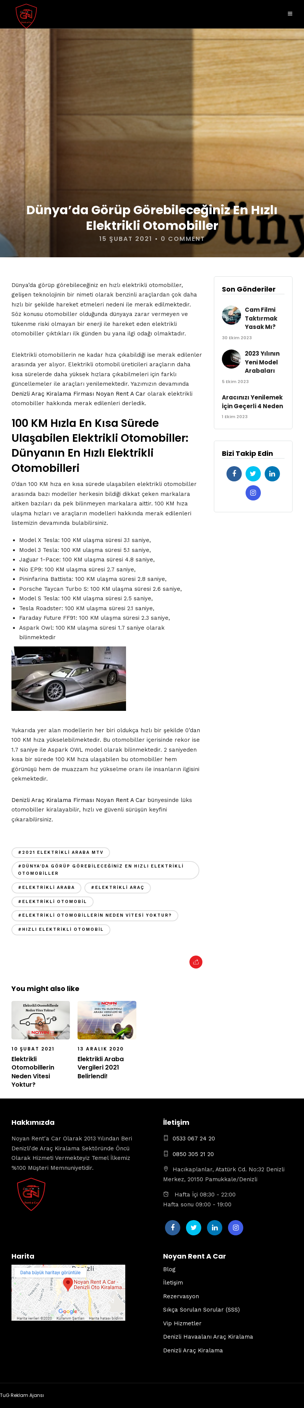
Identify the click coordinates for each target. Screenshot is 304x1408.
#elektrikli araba (46, 887)
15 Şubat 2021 (125, 238)
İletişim (173, 1282)
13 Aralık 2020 (101, 1049)
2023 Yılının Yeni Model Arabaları (262, 362)
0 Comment (183, 238)
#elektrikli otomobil (52, 901)
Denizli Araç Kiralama (193, 1350)
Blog (169, 1269)
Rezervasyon (181, 1296)
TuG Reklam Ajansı (22, 1395)
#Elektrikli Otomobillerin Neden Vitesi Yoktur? (95, 915)
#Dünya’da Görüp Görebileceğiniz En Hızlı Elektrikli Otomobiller (101, 870)
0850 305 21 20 (193, 1154)
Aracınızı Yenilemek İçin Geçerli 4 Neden (252, 401)
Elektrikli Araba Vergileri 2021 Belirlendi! (101, 1068)
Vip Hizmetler (182, 1323)
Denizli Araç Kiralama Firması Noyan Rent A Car (78, 393)
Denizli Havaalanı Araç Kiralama (208, 1336)
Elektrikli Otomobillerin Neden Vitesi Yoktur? (32, 1072)
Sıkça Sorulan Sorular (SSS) (201, 1309)
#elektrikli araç (117, 887)
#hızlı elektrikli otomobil (61, 929)
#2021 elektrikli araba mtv (60, 852)
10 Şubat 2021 (33, 1049)
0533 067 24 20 (194, 1138)
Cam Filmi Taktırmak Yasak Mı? (261, 318)
